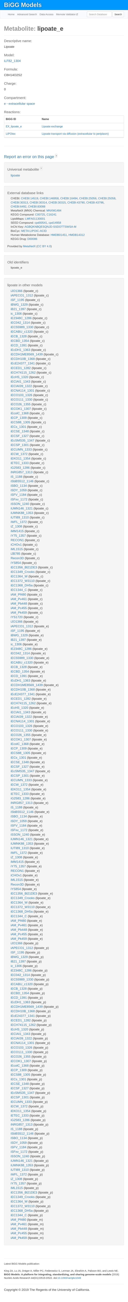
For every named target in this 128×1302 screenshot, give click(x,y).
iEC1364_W (19, 576)
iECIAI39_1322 (22, 386)
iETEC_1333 (20, 463)
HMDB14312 (76, 235)
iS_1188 (17, 476)
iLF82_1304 (12, 61)
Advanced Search (27, 14)
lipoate (15, 175)
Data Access (46, 14)
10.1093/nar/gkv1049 (69, 1277)
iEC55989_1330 (22, 327)
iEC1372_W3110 (23, 581)
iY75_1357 (19, 535)
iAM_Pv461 (19, 599)
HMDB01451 (59, 235)
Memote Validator (66, 14)
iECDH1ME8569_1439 (27, 354)
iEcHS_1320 (20, 377)
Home (11, 14)
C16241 (51, 214)
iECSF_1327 (20, 436)
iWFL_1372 (19, 522)
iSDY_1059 (19, 490)
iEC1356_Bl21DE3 (24, 567)
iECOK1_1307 (21, 408)
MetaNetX (29, 246)
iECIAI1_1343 (21, 381)
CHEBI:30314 (38, 202)
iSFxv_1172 (19, 499)
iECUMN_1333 (22, 449)
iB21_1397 (19, 309)
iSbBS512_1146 (22, 481)
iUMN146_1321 (22, 508)
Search (118, 14)
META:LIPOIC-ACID (34, 231)
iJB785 (16, 553)
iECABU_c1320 (22, 331)
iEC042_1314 (21, 322)
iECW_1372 (19, 454)
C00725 (40, 214)
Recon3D (18, 558)
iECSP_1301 (20, 445)
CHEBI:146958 (49, 198)
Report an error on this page (29, 156)
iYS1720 (17, 617)
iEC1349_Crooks (23, 572)
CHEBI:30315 (57, 202)
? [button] (56, 156)
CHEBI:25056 (87, 198)
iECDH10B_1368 (23, 359)
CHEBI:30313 (19, 202)
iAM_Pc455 (19, 608)
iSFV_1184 (19, 494)
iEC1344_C (19, 590)
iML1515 (17, 549)
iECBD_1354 (20, 341)
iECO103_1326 (22, 395)
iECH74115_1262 (23, 372)
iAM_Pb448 (19, 603)
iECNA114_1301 (23, 390)
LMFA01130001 (35, 218)
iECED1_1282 (21, 368)
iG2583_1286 (20, 467)
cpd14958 (55, 222)
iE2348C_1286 (21, 318)
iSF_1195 (18, 300)
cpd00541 (41, 222)
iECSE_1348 (20, 431)
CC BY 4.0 (44, 246)
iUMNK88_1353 (22, 513)
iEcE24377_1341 (23, 363)
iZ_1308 (17, 526)
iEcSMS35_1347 (23, 440)
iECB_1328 (19, 336)
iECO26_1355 (21, 404)
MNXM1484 (53, 210)
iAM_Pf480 (19, 594)
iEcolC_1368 (20, 413)
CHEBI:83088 (36, 206)
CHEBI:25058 (106, 198)
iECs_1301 (19, 426)
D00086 (32, 239)
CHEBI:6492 (18, 206)
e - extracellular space (19, 103)
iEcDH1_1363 (21, 350)
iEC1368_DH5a (22, 585)
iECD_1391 (19, 345)
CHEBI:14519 (29, 198)
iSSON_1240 (20, 504)
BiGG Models (23, 5)
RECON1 (18, 540)
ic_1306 (17, 313)
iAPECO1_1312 (22, 295)
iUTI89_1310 (20, 517)
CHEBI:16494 (69, 198)
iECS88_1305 (21, 422)
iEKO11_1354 (21, 458)
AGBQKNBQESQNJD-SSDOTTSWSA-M (50, 226)
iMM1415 (17, 531)
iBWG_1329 (20, 304)
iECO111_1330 (22, 399)
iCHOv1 (17, 544)
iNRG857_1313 (22, 472)
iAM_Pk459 (19, 612)
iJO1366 (17, 291)
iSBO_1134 (19, 485)
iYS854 (16, 563)
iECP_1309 (19, 417)
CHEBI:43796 (95, 202)
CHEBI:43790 (76, 202)
